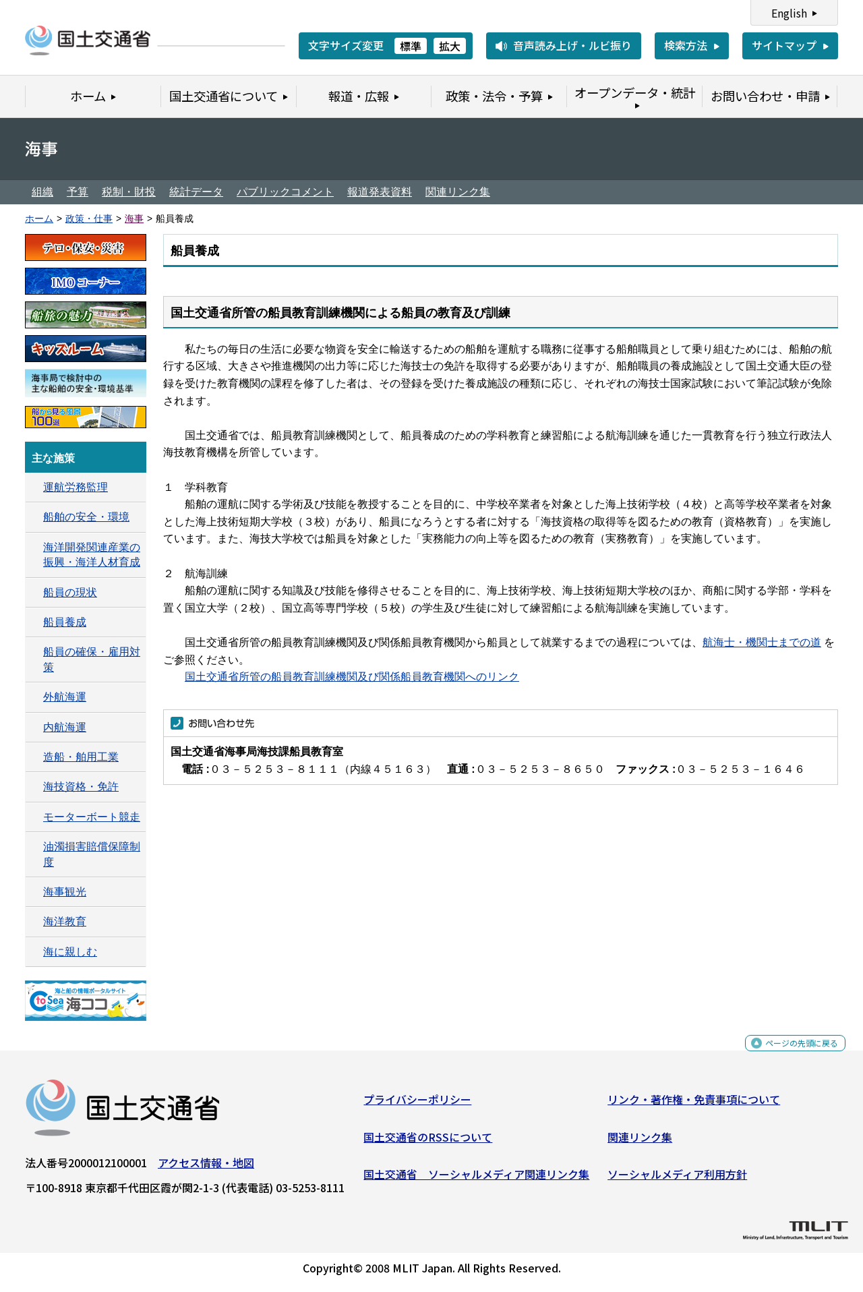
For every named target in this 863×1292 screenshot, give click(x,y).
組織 (42, 192)
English (789, 13)
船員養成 (64, 622)
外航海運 (64, 697)
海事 (134, 219)
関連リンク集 (457, 192)
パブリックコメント (285, 192)
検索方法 (685, 45)
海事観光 (64, 892)
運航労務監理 (75, 487)
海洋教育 (64, 921)
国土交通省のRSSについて (427, 1142)
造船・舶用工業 (81, 757)
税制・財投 (129, 192)
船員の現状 (70, 592)
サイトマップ (784, 45)
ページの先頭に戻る (790, 1056)
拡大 (449, 46)
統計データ (196, 192)
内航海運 (64, 727)
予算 (77, 192)
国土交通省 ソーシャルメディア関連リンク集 (476, 1179)
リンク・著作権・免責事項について (693, 1104)
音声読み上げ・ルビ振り (572, 45)
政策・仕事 (89, 219)
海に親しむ (70, 952)
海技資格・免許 (81, 786)
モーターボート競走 (91, 817)
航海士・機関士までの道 (762, 642)
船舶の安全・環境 (86, 517)
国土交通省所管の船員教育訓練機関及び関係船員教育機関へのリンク (352, 676)
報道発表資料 (379, 192)
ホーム (39, 219)
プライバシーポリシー (417, 1104)
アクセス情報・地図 (206, 1168)
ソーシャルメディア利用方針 (677, 1179)
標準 (410, 46)
